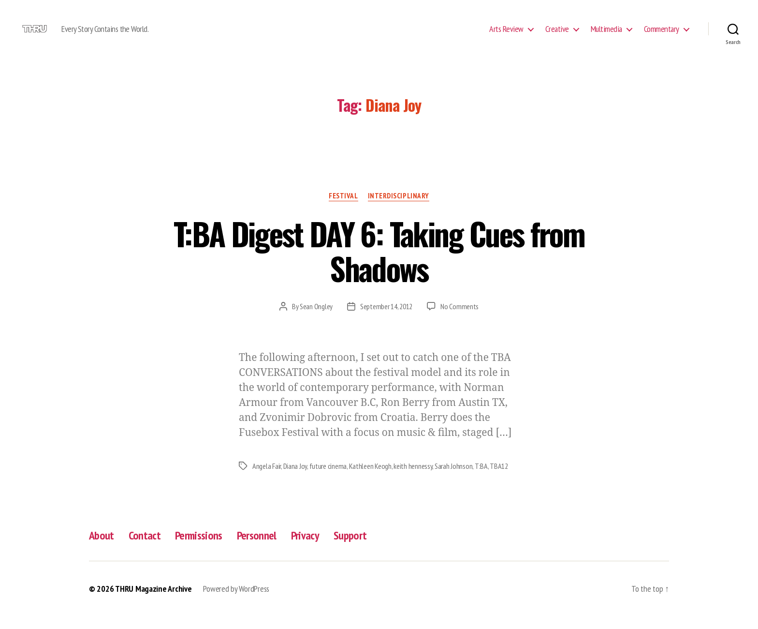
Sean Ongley (316, 319)
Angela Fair (266, 479)
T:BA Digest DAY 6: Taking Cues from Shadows (379, 263)
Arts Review (506, 35)
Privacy (305, 548)
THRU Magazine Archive (153, 601)
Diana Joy (295, 479)
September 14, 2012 (386, 319)
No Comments (459, 319)
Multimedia (606, 35)
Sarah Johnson (454, 479)
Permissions (198, 548)
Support (350, 548)
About (101, 548)
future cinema (328, 479)
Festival (343, 208)
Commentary (661, 35)
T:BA (481, 479)
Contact (144, 548)
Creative (557, 35)
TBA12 (499, 479)
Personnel (257, 548)
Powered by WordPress (236, 601)
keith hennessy (413, 479)
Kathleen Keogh (370, 479)
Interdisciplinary (398, 208)
